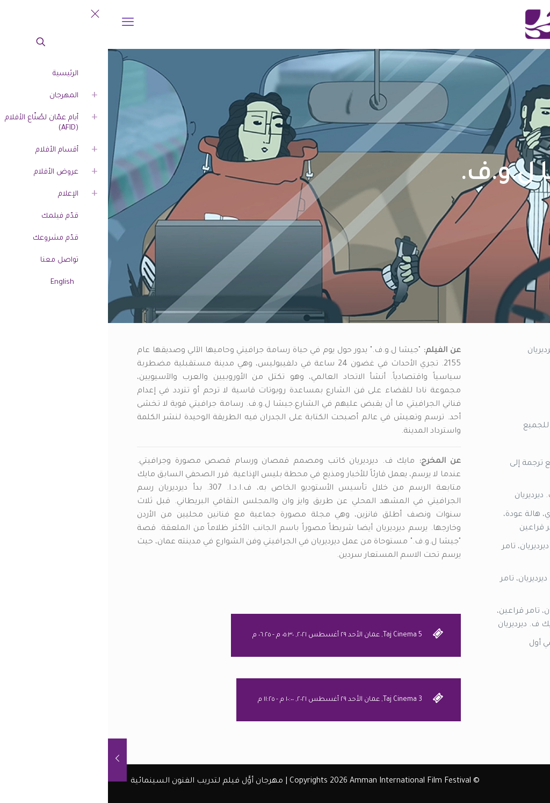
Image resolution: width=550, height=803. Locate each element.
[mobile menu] (20, 24)
